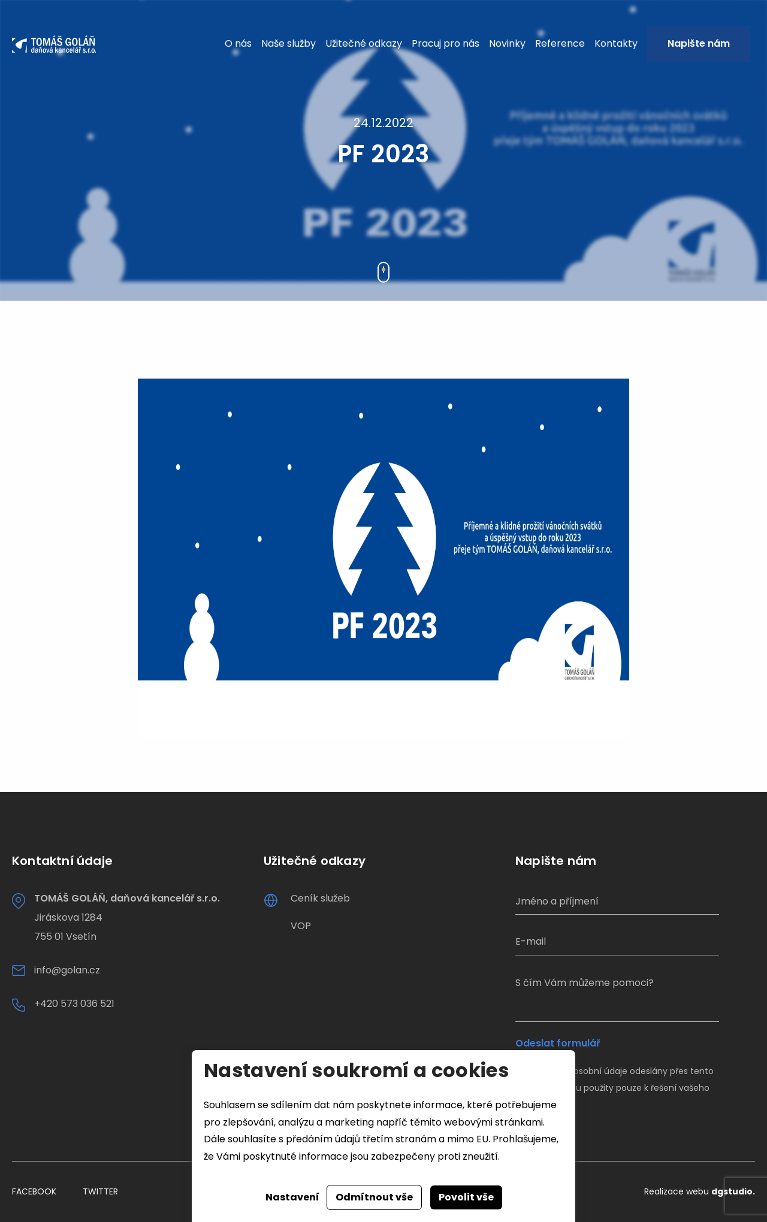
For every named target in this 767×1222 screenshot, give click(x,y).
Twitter (100, 1191)
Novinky (507, 43)
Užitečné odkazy (363, 43)
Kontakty (616, 43)
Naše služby (288, 43)
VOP (301, 926)
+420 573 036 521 (74, 1004)
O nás (238, 43)
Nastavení (292, 1197)
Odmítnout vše (374, 1197)
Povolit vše (466, 1197)
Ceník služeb (320, 898)
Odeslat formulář (557, 1043)
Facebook (34, 1191)
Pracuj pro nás (445, 43)
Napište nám (699, 43)
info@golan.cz (67, 970)
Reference (560, 43)
